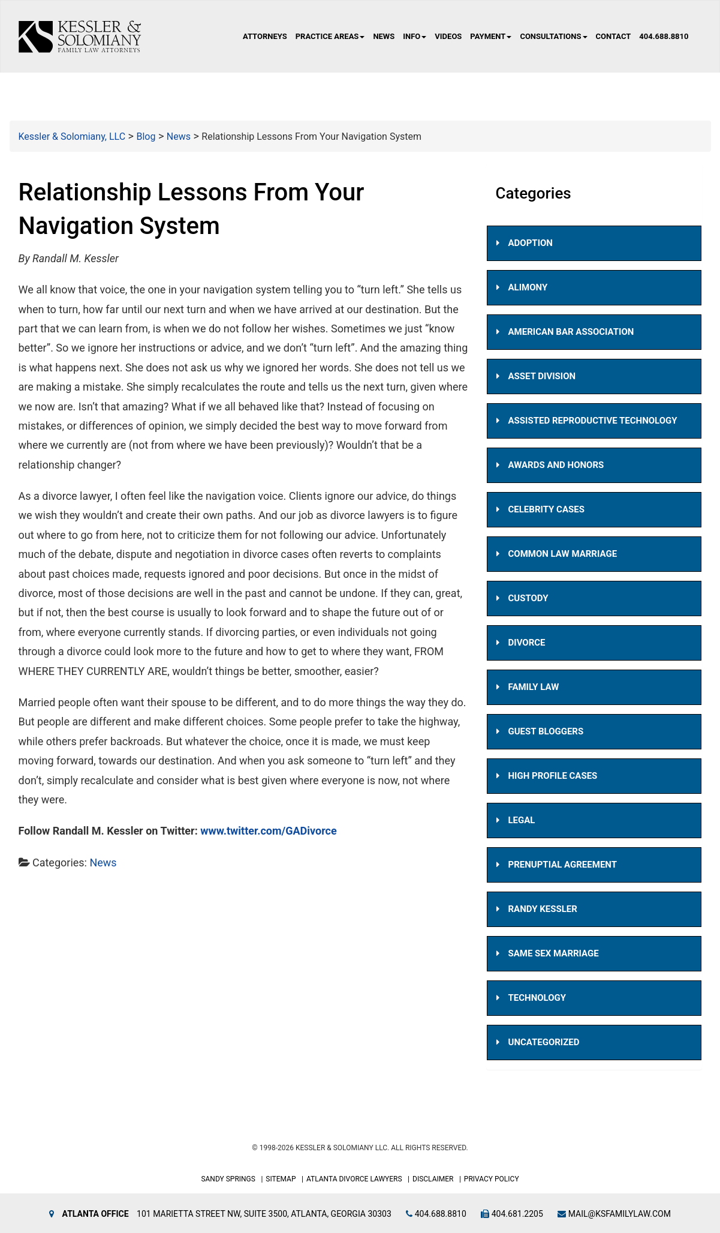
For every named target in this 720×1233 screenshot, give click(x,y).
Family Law (533, 687)
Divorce (527, 642)
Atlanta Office (95, 1214)
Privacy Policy (491, 1179)
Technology (537, 997)
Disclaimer (432, 1179)
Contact (613, 36)
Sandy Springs (228, 1179)
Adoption (530, 243)
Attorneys (265, 36)
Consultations (553, 36)
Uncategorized (544, 1042)
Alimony (528, 287)
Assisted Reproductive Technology (592, 420)
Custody (528, 598)
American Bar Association (571, 331)
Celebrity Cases (546, 509)
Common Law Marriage (562, 553)
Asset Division (542, 376)
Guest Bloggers (546, 731)
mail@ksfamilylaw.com (614, 1214)
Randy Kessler (542, 909)
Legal (521, 820)
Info (414, 36)
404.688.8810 (663, 36)
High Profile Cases (553, 775)
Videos (448, 36)
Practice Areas (330, 36)
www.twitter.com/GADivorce (268, 831)
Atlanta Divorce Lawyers (354, 1179)
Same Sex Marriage (553, 953)
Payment (490, 36)
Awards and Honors (556, 465)
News (383, 36)
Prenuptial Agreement (562, 864)
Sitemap (281, 1179)
